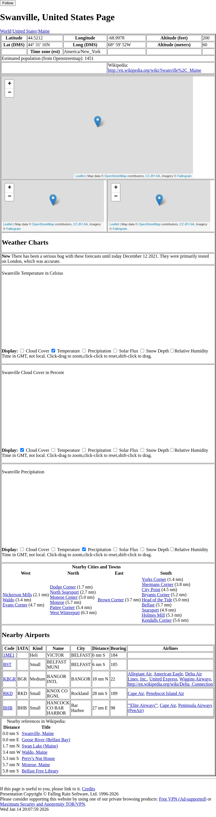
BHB (8, 707)
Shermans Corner (158, 584)
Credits (88, 788)
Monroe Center (64, 597)
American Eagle (168, 673)
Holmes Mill (153, 615)
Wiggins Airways (195, 679)
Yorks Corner (154, 579)
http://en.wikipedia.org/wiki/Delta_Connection (170, 684)
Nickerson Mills (17, 594)
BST (7, 664)
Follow (7, 3)
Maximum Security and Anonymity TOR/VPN (42, 804)
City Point (151, 589)
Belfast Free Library (40, 770)
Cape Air (136, 693)
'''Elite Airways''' (143, 705)
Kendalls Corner (157, 620)
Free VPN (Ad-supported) (182, 799)
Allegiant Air (139, 673)
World (5, 31)
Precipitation (99, 350)
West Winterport (65, 612)
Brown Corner (111, 599)
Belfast (148, 604)
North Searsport (64, 592)
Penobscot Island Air (165, 693)
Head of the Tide (157, 599)
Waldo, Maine (34, 752)
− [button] (9, 93)
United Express (163, 679)
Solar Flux (128, 350)
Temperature (68, 350)
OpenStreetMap (116, 176)
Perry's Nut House (38, 758)
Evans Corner (15, 604)
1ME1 (8, 655)
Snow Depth (157, 350)
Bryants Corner (156, 594)
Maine (44, 31)
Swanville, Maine (38, 733)
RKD (8, 693)
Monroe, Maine (36, 764)
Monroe (57, 602)
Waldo (8, 599)
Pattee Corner (62, 607)
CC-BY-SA (153, 176)
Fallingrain (184, 176)
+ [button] (9, 84)
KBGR (9, 679)
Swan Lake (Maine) (40, 746)
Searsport (150, 610)
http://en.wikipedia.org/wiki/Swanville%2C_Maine (154, 70)
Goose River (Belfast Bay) (46, 739)
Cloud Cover (37, 350)
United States (25, 31)
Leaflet (80, 176)
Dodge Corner (63, 587)
